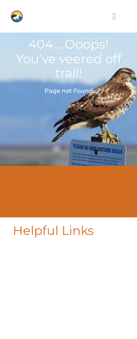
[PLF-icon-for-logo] (17, 13)
